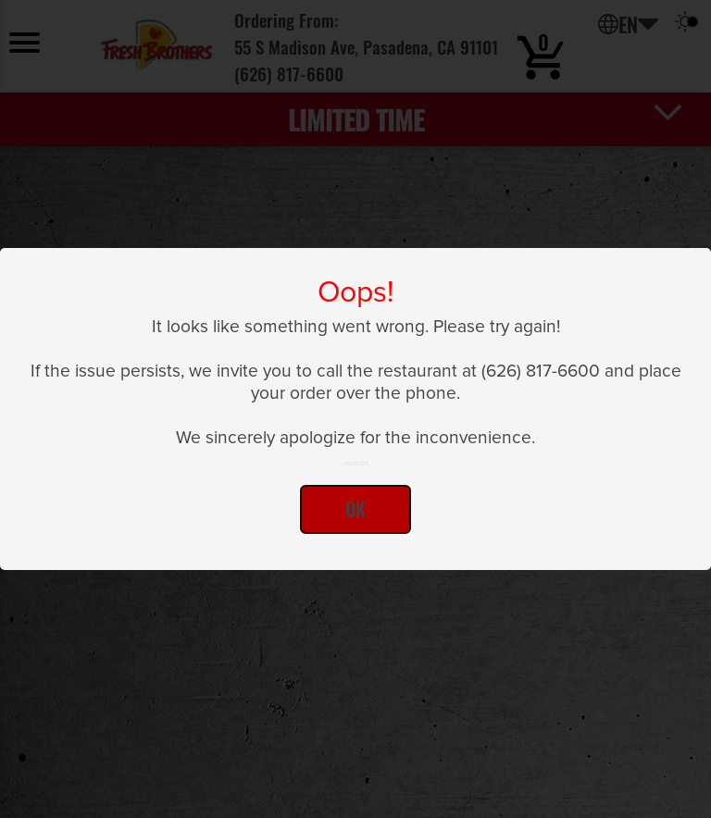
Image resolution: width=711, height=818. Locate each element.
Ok (355, 509)
